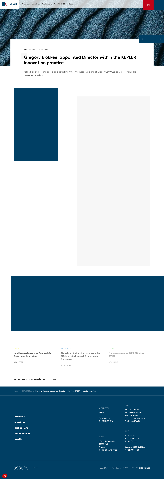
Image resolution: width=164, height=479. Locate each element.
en (136, 5)
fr (139, 5)
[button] (4, 475)
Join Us (18, 439)
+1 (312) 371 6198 (107, 421)
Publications (21, 427)
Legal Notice (105, 468)
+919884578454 (133, 421)
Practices (19, 416)
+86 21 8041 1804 (133, 450)
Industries (19, 422)
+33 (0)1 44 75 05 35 (109, 450)
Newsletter (116, 468)
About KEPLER (22, 433)
